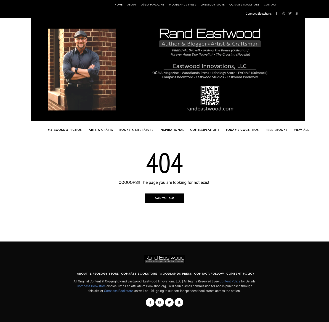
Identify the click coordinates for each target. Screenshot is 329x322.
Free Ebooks (277, 130)
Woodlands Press (182, 4)
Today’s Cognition (243, 130)
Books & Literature (136, 130)
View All (301, 130)
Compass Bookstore (244, 4)
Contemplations (205, 130)
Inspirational (171, 130)
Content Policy (240, 273)
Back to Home (164, 198)
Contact (270, 4)
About (131, 4)
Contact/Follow (209, 273)
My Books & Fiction (65, 130)
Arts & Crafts (101, 130)
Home (119, 4)
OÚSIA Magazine (152, 4)
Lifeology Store (213, 4)
